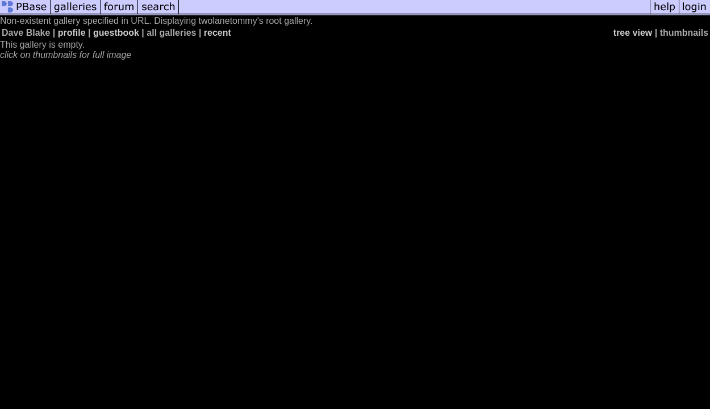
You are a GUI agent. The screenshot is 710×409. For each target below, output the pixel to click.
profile (72, 32)
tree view (632, 32)
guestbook (116, 32)
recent (217, 32)
